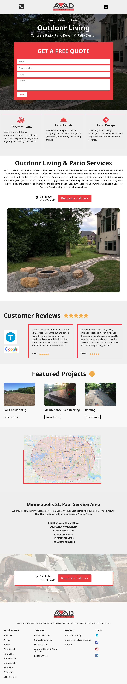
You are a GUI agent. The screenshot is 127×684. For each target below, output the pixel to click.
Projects (70, 630)
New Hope (9, 667)
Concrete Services (43, 639)
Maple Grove (10, 658)
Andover (8, 635)
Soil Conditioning (15, 410)
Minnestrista (10, 662)
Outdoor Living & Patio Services (45, 650)
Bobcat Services (42, 635)
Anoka (7, 639)
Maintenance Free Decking (62, 410)
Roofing (90, 410)
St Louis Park (10, 676)
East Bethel (9, 649)
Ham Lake (9, 653)
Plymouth (8, 672)
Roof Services (40, 655)
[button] (106, 7)
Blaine (7, 644)
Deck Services (41, 644)
